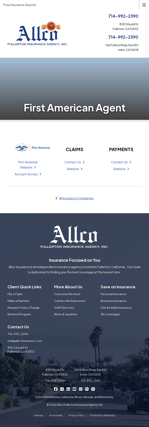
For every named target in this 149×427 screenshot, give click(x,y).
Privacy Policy (76, 415)
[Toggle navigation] (144, 4)
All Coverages (110, 314)
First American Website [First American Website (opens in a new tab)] (28, 164)
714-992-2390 (123, 16)
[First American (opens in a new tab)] (28, 147)
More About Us (68, 286)
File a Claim (15, 294)
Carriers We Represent (70, 301)
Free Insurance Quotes (19, 5)
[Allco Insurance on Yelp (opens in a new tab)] (93, 389)
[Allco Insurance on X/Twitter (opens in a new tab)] (62, 389)
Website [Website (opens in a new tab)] (74, 169)
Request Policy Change (24, 307)
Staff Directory (64, 307)
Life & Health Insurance (116, 307)
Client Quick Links (25, 286)
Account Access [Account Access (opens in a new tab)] (28, 174)
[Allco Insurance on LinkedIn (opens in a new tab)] (68, 389)
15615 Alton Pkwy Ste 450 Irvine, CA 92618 (90, 372)
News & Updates (65, 314)
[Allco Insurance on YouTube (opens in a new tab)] (74, 389)
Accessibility (56, 415)
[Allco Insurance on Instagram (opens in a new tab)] (81, 389)
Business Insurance (113, 301)
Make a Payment (18, 301)
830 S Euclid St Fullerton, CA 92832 (21, 349)
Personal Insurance (113, 294)
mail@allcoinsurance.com (25, 341)
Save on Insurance (118, 286)
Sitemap (38, 415)
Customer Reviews (67, 294)
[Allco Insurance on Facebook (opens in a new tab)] (56, 389)
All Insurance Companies (76, 198)
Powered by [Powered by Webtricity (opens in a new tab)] (102, 415)
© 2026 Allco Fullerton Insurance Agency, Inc (75, 404)
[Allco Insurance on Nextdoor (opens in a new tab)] (87, 389)
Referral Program (19, 314)
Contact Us (75, 162)
